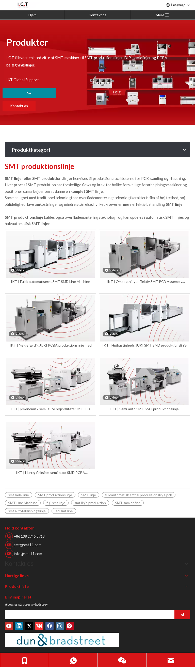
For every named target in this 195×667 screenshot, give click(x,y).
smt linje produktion (90, 503)
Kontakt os (97, 15)
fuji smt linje (55, 503)
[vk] (39, 626)
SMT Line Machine (22, 503)
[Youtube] (9, 626)
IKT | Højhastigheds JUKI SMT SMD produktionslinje (144, 345)
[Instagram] (60, 626)
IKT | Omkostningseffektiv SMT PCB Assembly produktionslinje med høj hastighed (144, 281)
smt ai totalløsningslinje (27, 511)
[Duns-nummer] (62, 640)
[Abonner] (182, 614)
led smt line (64, 511)
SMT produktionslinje (55, 495)
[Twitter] (29, 626)
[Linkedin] (19, 626)
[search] (88, 614)
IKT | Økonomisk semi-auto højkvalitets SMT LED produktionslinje (50, 409)
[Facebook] (49, 626)
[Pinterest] (70, 626)
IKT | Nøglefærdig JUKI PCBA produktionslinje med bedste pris (51, 345)
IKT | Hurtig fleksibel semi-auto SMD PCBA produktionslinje (50, 472)
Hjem (32, 15)
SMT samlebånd (127, 503)
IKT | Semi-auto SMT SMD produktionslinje (144, 409)
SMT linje (88, 495)
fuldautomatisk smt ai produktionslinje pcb (138, 495)
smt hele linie (18, 495)
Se (29, 93)
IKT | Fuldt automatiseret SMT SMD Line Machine (50, 281)
